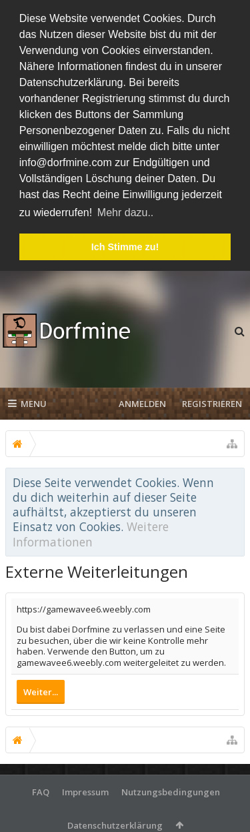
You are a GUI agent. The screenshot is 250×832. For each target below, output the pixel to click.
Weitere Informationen (91, 532)
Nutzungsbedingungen (170, 790)
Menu (27, 402)
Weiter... (40, 690)
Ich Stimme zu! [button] (125, 247)
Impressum (85, 790)
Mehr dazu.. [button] (125, 212)
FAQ (40, 790)
